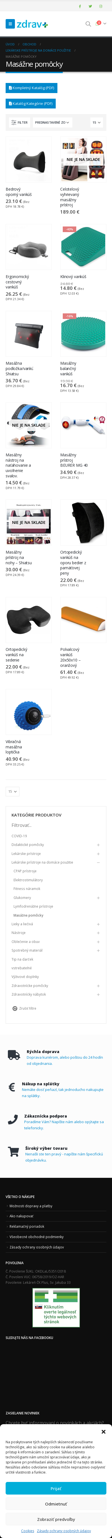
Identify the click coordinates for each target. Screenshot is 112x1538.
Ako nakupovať (21, 1216)
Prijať (56, 1488)
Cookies (27, 1530)
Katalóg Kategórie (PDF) (30, 103)
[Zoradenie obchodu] (52, 122)
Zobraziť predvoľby (56, 1519)
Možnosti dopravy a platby (31, 1206)
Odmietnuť (56, 1504)
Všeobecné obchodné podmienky (37, 1236)
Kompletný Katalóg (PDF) (31, 87)
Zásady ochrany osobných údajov (64, 1530)
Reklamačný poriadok (27, 1226)
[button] (103, 1431)
